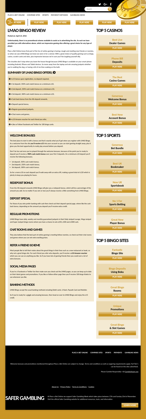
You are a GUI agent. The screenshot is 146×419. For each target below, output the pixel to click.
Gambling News (77, 15)
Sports (45, 15)
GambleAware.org (131, 372)
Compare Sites (33, 15)
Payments (118, 353)
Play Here (117, 48)
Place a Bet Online (16, 15)
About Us (55, 387)
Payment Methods (59, 15)
